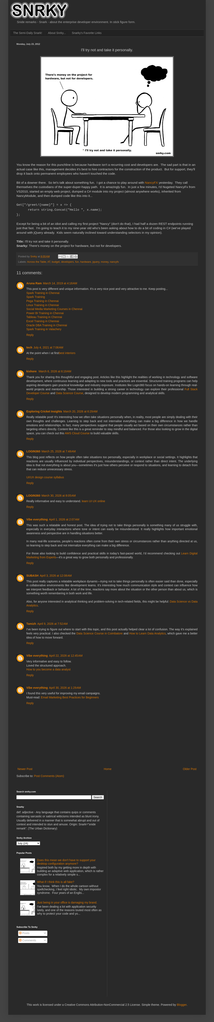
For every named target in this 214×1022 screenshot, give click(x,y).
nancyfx (114, 260)
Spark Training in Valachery (43, 328)
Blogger (181, 1003)
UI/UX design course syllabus (45, 476)
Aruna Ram (34, 282)
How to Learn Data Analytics (147, 632)
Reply (30, 333)
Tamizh (31, 622)
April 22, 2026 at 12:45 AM (66, 654)
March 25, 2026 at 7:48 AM (59, 450)
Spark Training (35, 295)
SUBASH (32, 574)
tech (29, 346)
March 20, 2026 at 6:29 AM (80, 410)
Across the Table (36, 260)
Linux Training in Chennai (42, 303)
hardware (85, 260)
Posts (24, 932)
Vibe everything (37, 518)
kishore (31, 370)
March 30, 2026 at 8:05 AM (59, 494)
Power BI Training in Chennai (45, 312)
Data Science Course (69, 392)
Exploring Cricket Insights (44, 410)
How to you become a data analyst (48, 668)
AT (49, 260)
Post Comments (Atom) (49, 774)
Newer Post (24, 767)
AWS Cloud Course (77, 432)
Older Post (190, 767)
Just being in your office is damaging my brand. (67, 901)
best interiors (67, 351)
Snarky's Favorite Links (86, 33)
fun (77, 260)
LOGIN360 (33, 450)
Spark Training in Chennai (42, 291)
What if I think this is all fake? (55, 880)
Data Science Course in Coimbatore (99, 632)
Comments (27, 939)
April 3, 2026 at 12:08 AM (56, 574)
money (104, 260)
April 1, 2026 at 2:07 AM (64, 518)
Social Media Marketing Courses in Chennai (54, 307)
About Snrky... (57, 33)
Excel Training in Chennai (42, 320)
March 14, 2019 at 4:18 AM (60, 282)
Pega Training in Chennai (42, 299)
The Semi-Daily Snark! (27, 33)
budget (56, 260)
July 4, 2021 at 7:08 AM (48, 346)
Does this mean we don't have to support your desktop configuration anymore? (66, 860)
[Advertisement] (134, 809)
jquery (96, 260)
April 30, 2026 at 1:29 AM (65, 686)
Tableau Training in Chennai (44, 315)
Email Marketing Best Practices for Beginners (70, 696)
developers (67, 260)
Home (107, 767)
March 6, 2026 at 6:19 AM (55, 370)
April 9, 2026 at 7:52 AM (52, 622)
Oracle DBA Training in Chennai (46, 324)
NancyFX (151, 182)
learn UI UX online (93, 500)
